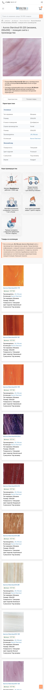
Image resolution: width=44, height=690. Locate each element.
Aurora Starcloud (35, 138)
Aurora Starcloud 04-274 (11, 486)
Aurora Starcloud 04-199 (11, 387)
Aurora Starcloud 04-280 (11, 536)
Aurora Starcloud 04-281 (11, 585)
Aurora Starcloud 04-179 (11, 288)
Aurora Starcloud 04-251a (11, 436)
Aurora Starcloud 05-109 (11, 634)
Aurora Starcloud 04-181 (11, 337)
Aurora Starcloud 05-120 (11, 684)
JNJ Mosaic (34, 134)
